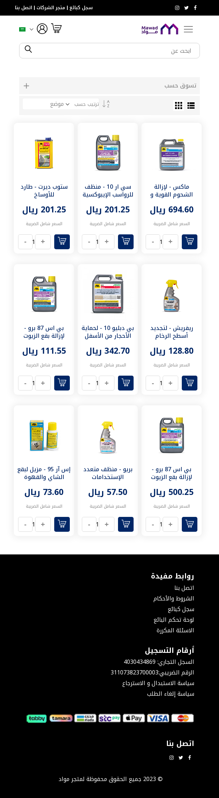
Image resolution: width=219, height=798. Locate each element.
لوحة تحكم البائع (173, 619)
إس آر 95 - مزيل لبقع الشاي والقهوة (44, 473)
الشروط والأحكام (173, 598)
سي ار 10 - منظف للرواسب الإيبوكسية (108, 190)
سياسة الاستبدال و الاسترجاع (158, 683)
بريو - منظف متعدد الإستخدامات (108, 473)
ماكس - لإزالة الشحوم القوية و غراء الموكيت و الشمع (171, 198)
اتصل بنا (23, 8)
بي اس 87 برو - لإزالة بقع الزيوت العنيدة (43, 336)
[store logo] (160, 29)
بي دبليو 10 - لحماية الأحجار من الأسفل (108, 332)
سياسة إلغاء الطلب (170, 693)
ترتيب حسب (86, 104)
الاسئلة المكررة (175, 630)
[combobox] (115, 50)
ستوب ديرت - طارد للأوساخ (44, 190)
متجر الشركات (50, 8)
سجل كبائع (81, 8)
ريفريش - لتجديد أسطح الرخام (171, 332)
